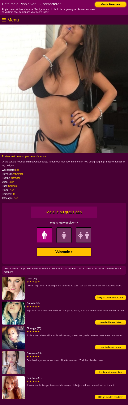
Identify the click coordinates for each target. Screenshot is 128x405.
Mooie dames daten (110, 347)
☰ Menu (10, 19)
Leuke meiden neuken (110, 372)
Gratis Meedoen (110, 4)
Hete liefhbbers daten (111, 322)
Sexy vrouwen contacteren (110, 297)
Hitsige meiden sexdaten (110, 397)
